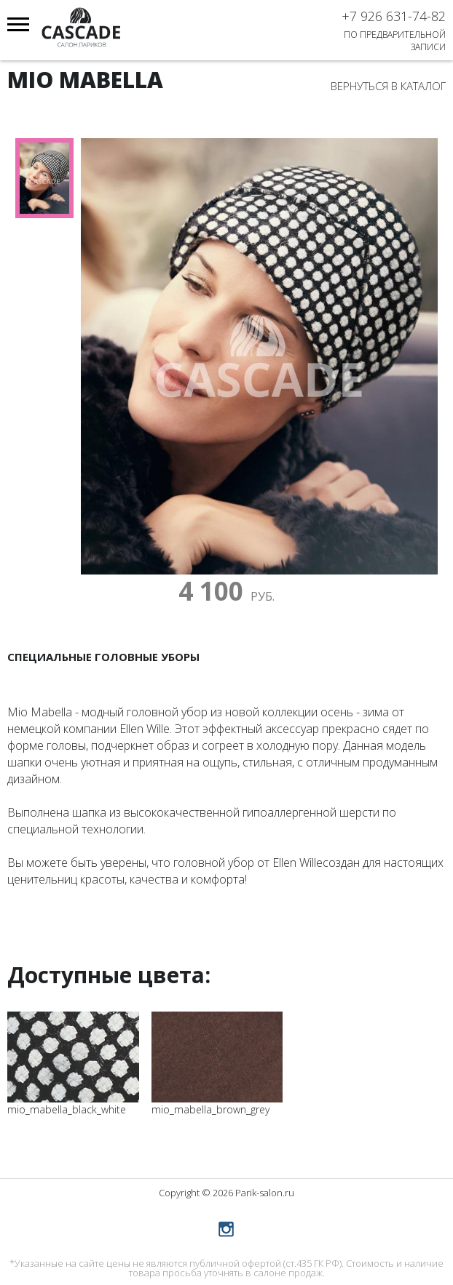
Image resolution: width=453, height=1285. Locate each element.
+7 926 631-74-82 (394, 16)
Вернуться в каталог (388, 86)
